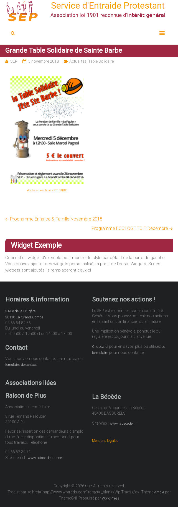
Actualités (78, 61)
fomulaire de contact (21, 364)
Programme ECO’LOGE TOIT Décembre (132, 228)
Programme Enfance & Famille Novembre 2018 (53, 219)
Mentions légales (105, 440)
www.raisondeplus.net (45, 458)
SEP (13, 61)
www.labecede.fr (123, 423)
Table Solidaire (101, 61)
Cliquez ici (100, 346)
